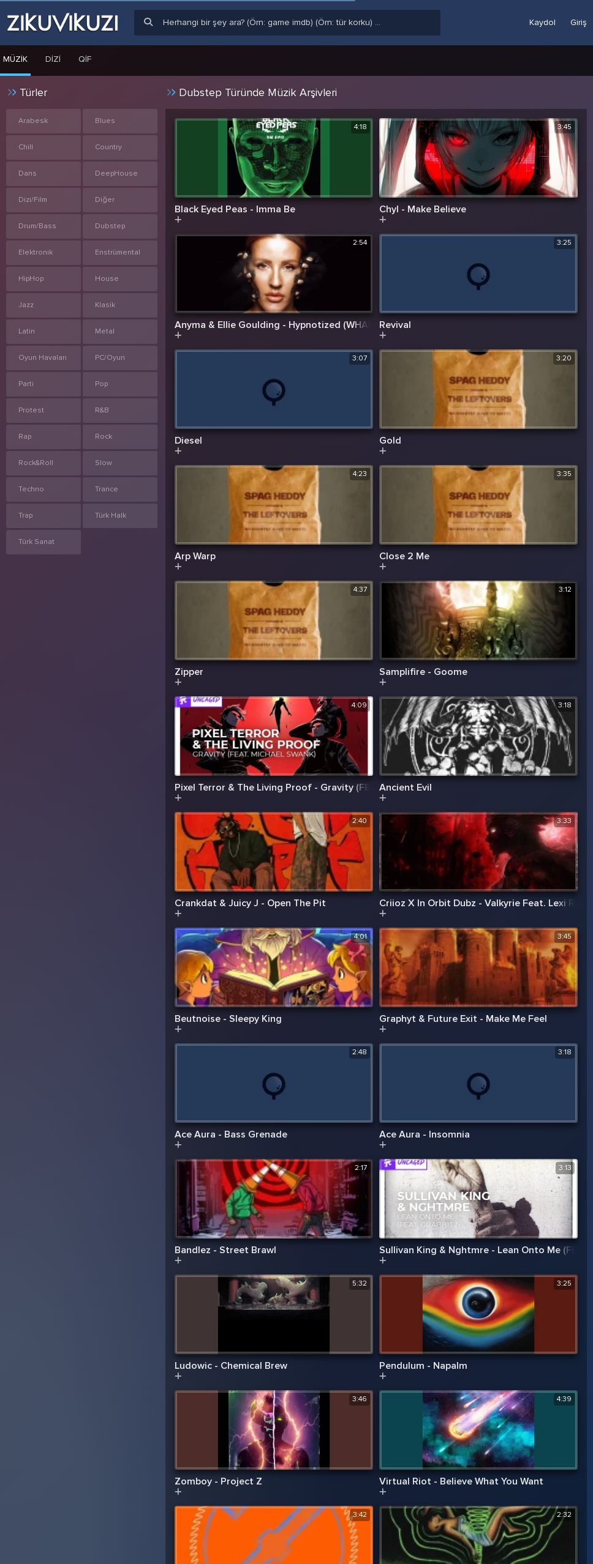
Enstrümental (117, 252)
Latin (26, 331)
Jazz (26, 305)
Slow (103, 462)
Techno (31, 489)
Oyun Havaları (42, 357)
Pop (101, 384)
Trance (106, 489)
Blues (105, 120)
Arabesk (33, 120)
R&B (102, 410)
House (107, 278)
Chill (25, 147)
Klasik (105, 305)
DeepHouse (116, 173)
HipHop (30, 278)
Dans (27, 173)
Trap (25, 515)
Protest (31, 410)
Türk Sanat (36, 541)
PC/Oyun (110, 357)
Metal (105, 331)
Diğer (105, 199)
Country (108, 147)
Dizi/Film (32, 199)
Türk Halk (110, 515)
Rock (103, 436)
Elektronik (35, 252)
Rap (24, 436)
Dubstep (110, 226)
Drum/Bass (37, 226)
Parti (26, 384)
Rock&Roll (35, 462)
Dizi (53, 59)
